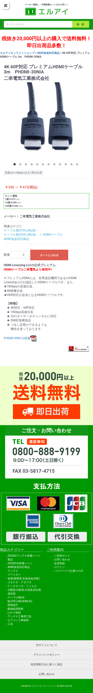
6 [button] (44, 165)
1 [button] (15, 165)
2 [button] (21, 165)
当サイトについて (46, 645)
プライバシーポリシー (46, 654)
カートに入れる (49, 255)
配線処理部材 (15, 608)
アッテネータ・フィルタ (22, 586)
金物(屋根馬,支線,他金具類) (24, 578)
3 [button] (27, 165)
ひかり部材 (14, 612)
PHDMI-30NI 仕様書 (20, 338)
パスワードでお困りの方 (68, 570)
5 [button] (38, 165)
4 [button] (32, 165)
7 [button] (49, 165)
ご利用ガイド (62, 555)
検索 (81, 24)
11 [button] (72, 165)
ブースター (14, 574)
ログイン (59, 567)
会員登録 (59, 563)
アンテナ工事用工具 (19, 616)
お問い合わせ (62, 559)
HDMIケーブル (53, 234)
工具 (10, 623)
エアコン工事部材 (18, 620)
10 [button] (66, 165)
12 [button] (78, 165)
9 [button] (61, 165)
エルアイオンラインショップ (17, 52)
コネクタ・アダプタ (19, 582)
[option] (46, 121)
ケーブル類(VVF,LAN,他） (21, 230)
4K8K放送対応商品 (48, 52)
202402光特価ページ (20, 563)
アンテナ (13, 570)
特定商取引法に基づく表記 (47, 664)
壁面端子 (13, 604)
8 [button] (55, 165)
